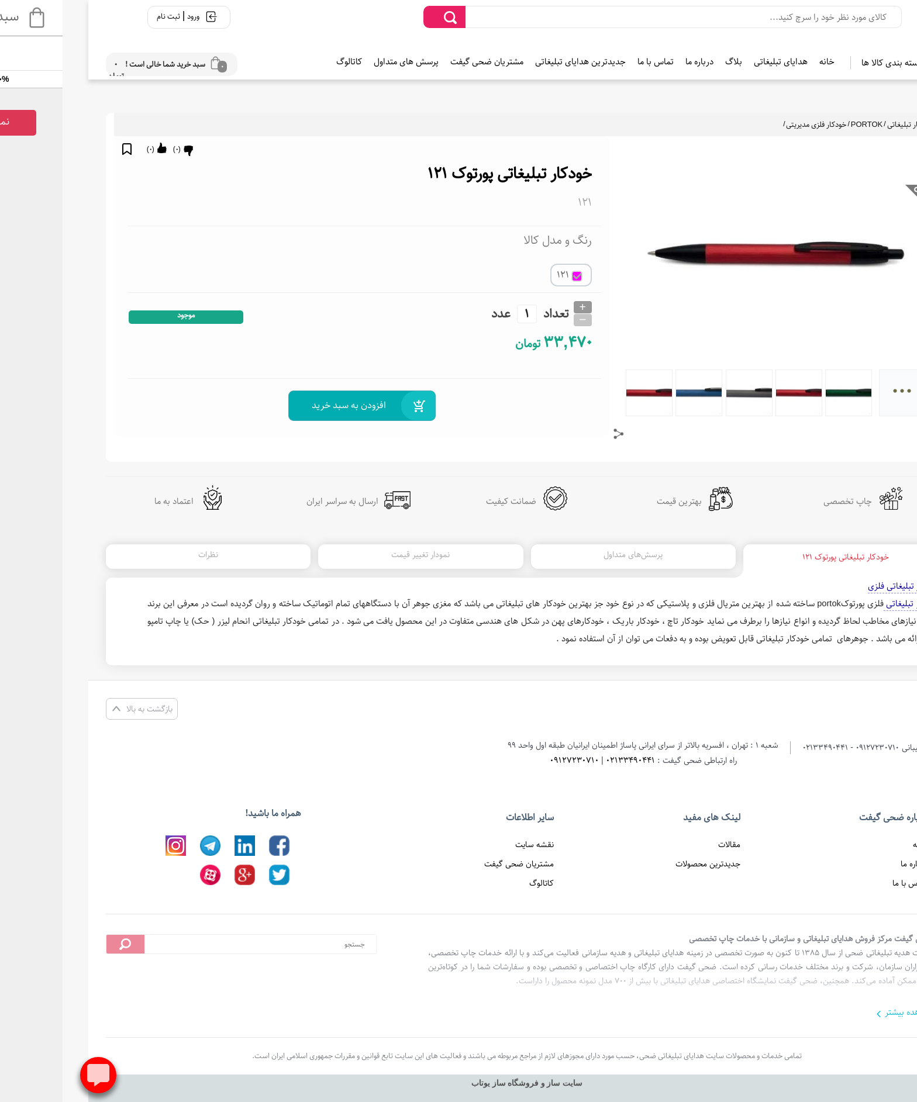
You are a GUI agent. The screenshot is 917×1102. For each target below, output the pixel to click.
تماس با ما (587, 61)
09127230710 (505, 760)
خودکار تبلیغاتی (841, 124)
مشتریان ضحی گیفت (418, 61)
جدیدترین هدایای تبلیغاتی (512, 61)
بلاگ (665, 61)
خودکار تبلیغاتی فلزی (835, 586)
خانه (758, 61)
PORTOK (798, 124)
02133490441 (562, 760)
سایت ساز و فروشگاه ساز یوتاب (458, 1083)
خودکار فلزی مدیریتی (748, 124)
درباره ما (631, 61)
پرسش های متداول (337, 61)
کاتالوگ (281, 61)
